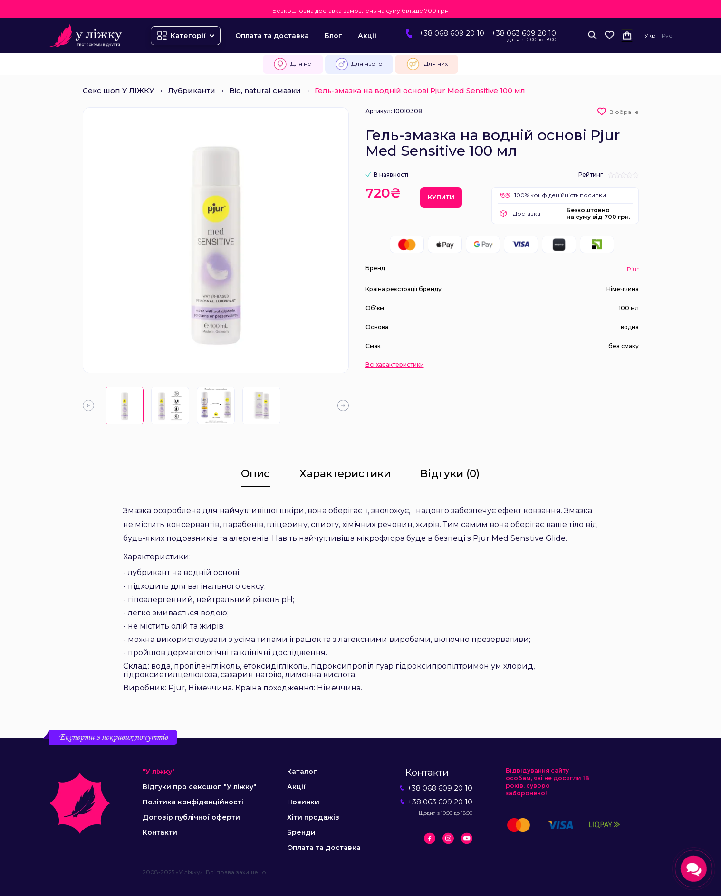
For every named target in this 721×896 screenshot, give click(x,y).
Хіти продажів (313, 817)
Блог (333, 35)
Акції (367, 35)
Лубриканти (191, 90)
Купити (441, 197)
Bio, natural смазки (265, 90)
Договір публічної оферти (191, 817)
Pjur (633, 269)
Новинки (303, 802)
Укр (650, 35)
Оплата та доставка (272, 35)
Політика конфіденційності (193, 802)
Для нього (359, 64)
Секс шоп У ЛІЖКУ (118, 90)
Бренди (301, 832)
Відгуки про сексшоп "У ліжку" (199, 787)
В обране (624, 111)
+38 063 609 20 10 (523, 33)
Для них (426, 64)
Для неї (292, 64)
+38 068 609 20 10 (451, 33)
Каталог (302, 771)
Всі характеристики (394, 365)
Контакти (160, 832)
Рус (667, 35)
